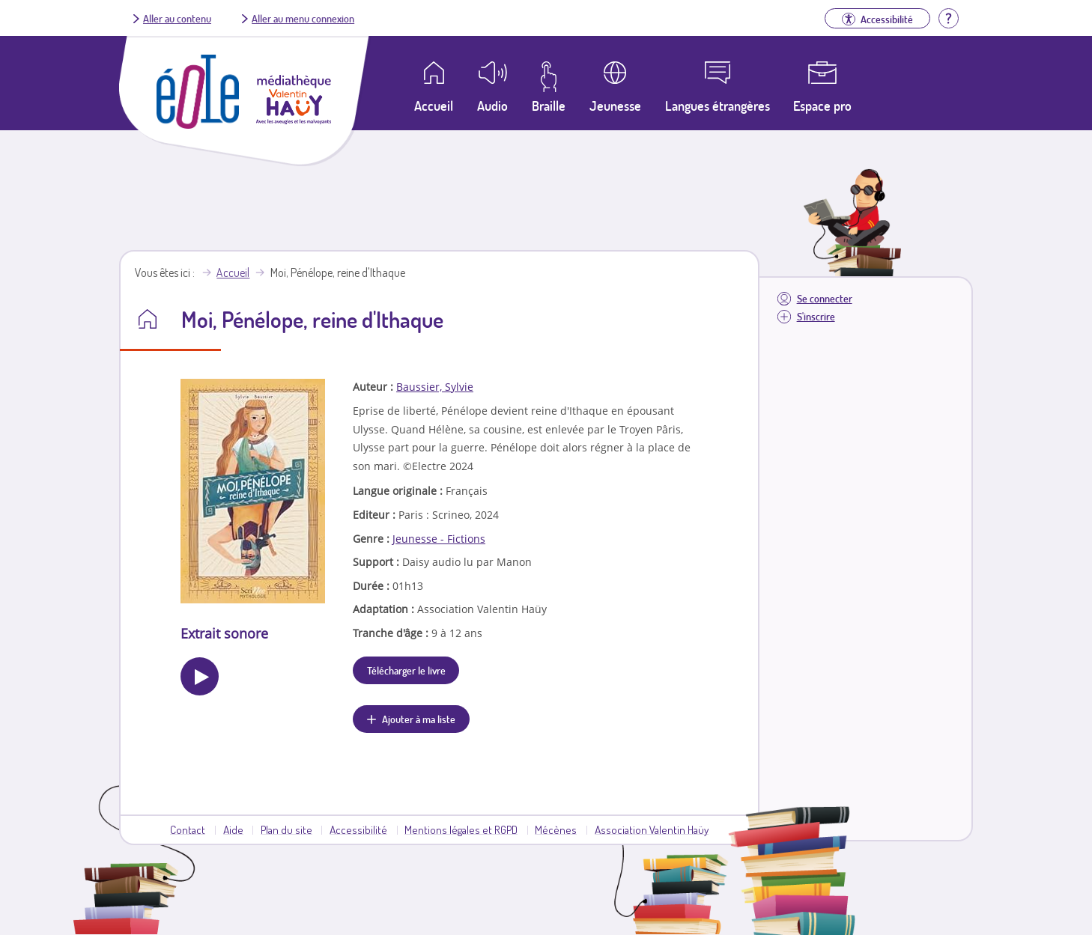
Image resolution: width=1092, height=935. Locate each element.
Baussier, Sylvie (434, 387)
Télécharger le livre (406, 670)
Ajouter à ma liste (418, 718)
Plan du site (286, 829)
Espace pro (822, 105)
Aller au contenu (177, 18)
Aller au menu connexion (303, 18)
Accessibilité (358, 829)
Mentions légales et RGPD (461, 829)
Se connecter (824, 298)
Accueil (232, 272)
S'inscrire (816, 316)
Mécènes (556, 829)
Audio (492, 105)
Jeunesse (615, 105)
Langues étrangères (717, 105)
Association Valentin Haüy (652, 829)
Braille (548, 105)
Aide (233, 829)
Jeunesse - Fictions (438, 539)
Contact (187, 829)
